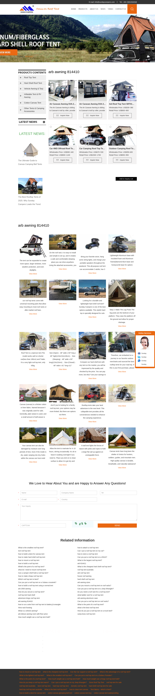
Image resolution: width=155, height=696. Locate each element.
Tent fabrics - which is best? (101, 689)
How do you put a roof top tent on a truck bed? (95, 611)
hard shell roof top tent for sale (100, 686)
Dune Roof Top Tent (96, 682)
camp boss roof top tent (86, 614)
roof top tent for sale (114, 682)
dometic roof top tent (79, 686)
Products (82, 9)
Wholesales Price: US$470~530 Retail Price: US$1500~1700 (91, 153)
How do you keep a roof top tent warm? (34, 682)
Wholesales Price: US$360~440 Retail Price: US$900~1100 (62, 153)
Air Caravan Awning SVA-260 (63, 104)
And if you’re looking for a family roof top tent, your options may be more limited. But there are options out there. (63, 410)
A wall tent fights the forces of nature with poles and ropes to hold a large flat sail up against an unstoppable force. (92, 450)
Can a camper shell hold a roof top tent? (33, 573)
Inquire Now (64, 115)
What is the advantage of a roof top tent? (115, 672)
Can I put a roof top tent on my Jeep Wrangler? (69, 682)
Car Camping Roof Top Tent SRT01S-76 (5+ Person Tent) (92, 149)
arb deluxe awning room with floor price (33, 614)
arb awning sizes (84, 582)
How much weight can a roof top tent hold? (34, 617)
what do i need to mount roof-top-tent (32, 570)
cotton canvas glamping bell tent (60, 693)
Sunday (143, 353)
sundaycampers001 (80, 648)
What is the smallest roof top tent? (31, 548)
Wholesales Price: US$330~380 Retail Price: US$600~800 (121, 109)
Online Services (144, 333)
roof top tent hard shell (26, 595)
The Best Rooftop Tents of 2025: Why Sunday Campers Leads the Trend (29, 200)
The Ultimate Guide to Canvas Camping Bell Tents (30, 162)
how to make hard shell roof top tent (31, 557)
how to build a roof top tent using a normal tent (35, 585)
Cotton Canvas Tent (32, 103)
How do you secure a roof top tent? (31, 592)
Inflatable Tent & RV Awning (32, 95)
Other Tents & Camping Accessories (34, 109)
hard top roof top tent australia (30, 689)
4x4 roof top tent (24, 551)
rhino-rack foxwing (25, 608)
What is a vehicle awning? (28, 611)
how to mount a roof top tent (28, 560)
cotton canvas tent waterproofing (106, 693)
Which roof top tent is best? (28, 579)
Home (73, 9)
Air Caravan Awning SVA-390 (92, 104)
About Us (94, 9)
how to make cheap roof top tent (30, 576)
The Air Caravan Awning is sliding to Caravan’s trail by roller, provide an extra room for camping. (62, 109)
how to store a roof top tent (88, 554)
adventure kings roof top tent (29, 598)
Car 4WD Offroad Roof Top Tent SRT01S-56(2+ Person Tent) (63, 149)
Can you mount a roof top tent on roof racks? (94, 585)
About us (47, 640)
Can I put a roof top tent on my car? (91, 551)
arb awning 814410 (25, 601)
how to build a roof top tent (28, 563)
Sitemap (47, 651)
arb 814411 (82, 563)
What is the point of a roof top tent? (91, 604)
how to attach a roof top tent (88, 548)
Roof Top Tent (30, 77)
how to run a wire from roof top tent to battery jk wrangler (39, 604)
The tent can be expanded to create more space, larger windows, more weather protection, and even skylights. (33, 265)
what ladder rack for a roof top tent (90, 595)
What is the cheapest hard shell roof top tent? (95, 567)
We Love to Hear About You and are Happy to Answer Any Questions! (77, 483)
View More (33, 274)
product (29, 57)
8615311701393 (91, 644)
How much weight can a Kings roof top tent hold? (101, 679)
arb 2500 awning (24, 589)
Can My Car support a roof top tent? (83, 672)
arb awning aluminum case (88, 598)
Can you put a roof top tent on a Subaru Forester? (93, 675)
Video (110, 9)
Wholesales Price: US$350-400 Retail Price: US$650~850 (121, 153)
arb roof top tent (83, 573)
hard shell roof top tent (86, 579)
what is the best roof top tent (88, 608)
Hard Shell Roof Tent (33, 83)
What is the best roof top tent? (55, 689)
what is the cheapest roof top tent (55, 672)
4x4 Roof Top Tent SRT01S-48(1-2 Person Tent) (122, 104)
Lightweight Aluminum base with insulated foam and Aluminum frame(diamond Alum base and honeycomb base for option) (122, 260)
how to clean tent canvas (79, 689)
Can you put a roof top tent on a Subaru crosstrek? (37, 582)
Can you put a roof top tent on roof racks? (93, 601)
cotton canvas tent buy (83, 693)
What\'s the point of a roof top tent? (31, 567)
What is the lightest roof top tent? (31, 675)
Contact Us (121, 9)
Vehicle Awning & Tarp (33, 89)
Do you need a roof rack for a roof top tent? (94, 592)
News (103, 9)
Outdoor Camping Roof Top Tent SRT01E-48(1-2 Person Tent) (122, 149)
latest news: (32, 134)
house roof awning (84, 576)
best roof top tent (44, 686)
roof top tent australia (85, 570)
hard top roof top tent (61, 686)
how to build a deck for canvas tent (31, 554)
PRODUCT (25, 631)
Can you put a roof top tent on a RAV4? (92, 557)
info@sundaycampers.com (105, 2)
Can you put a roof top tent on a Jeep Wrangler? (96, 589)
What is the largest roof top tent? (90, 560)
